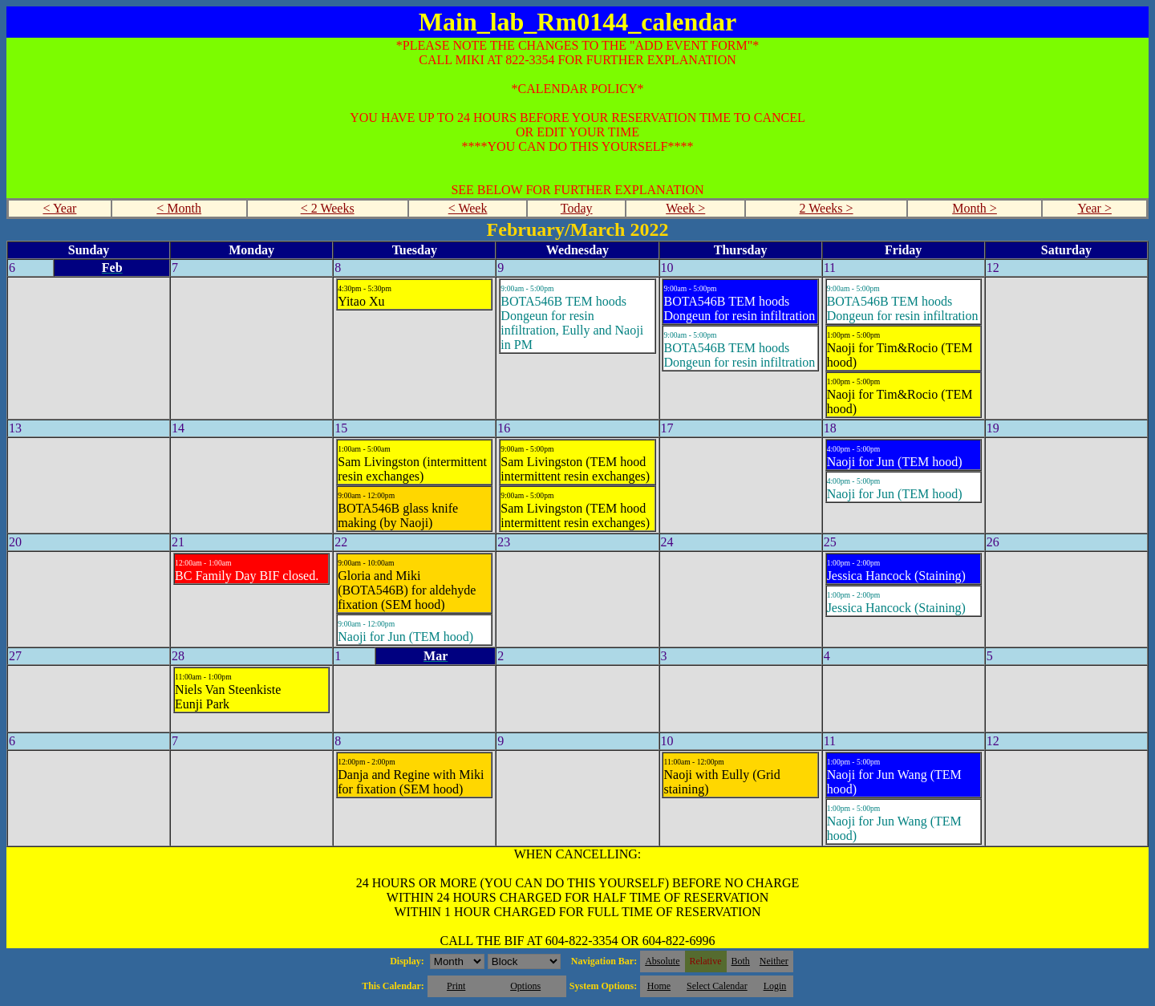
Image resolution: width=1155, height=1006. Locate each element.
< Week (468, 208)
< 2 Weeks (328, 208)
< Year (59, 208)
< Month (178, 208)
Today (577, 208)
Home (659, 986)
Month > (974, 208)
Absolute (662, 961)
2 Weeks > (826, 208)
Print (456, 986)
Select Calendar (717, 986)
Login (775, 986)
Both (741, 961)
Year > (1094, 208)
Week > (685, 208)
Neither (774, 961)
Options (525, 986)
